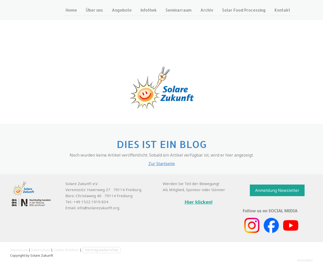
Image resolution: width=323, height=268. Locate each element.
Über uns (94, 9)
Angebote (122, 9)
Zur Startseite (161, 163)
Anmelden (305, 260)
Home (71, 9)
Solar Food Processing (244, 9)
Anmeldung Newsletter (277, 190)
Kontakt (282, 9)
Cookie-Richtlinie (66, 250)
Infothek (149, 9)
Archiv (206, 9)
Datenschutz (40, 250)
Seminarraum (179, 9)
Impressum (19, 250)
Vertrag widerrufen (101, 250)
